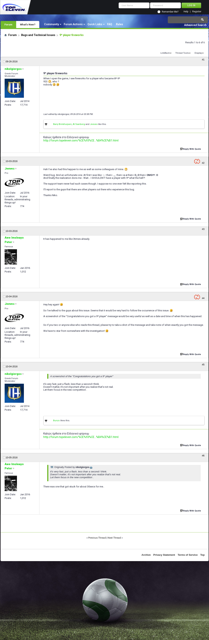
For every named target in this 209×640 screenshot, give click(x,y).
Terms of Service (188, 554)
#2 (203, 163)
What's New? (27, 24)
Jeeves (93, 124)
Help (186, 12)
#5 (203, 364)
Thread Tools (182, 53)
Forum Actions (73, 24)
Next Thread (114, 537)
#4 (203, 298)
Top (202, 554)
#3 (203, 229)
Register (196, 12)
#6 (203, 455)
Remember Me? (170, 11)
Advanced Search (195, 25)
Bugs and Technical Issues (38, 35)
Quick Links (94, 24)
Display (198, 53)
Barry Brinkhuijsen (62, 124)
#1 (203, 59)
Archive (146, 554)
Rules (119, 24)
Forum (8, 24)
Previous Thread (97, 537)
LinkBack (165, 53)
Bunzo (56, 420)
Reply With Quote (191, 148)
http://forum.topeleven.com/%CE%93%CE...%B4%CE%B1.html (80, 140)
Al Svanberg (79, 124)
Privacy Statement (164, 554)
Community (51, 24)
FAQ (109, 24)
